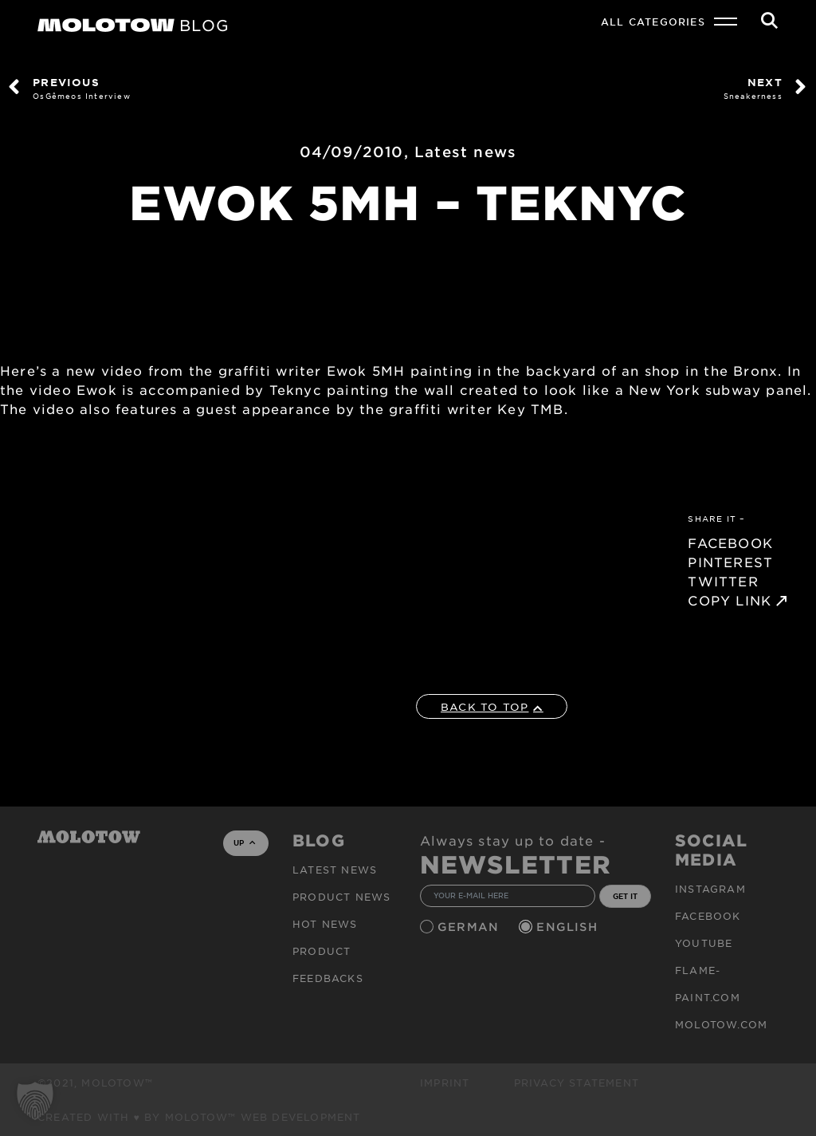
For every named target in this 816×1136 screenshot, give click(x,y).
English (569, 926)
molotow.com (721, 1024)
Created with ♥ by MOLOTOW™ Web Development (199, 1116)
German (470, 926)
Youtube (703, 943)
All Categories (653, 21)
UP (244, 842)
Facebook (708, 915)
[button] (35, 1101)
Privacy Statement (576, 1082)
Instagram (710, 888)
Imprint (444, 1082)
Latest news (465, 151)
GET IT (625, 896)
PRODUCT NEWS (341, 896)
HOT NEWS (325, 923)
